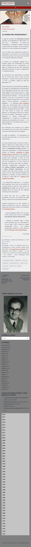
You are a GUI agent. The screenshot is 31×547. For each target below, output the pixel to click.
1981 (3, 510)
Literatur (4, 364)
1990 (3, 487)
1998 (3, 466)
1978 (3, 518)
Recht (3, 378)
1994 (3, 477)
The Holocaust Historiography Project (14, 408)
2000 (3, 461)
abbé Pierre (18, 260)
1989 (3, 490)
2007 (3, 443)
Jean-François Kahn (14, 263)
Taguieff (19, 266)
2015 (3, 422)
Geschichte (4, 349)
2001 (3, 458)
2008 (3, 440)
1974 (3, 529)
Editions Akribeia (8, 404)
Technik (4, 385)
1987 (3, 495)
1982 (3, 508)
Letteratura (4, 362)
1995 (3, 474)
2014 (3, 425)
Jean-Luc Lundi (23, 263)
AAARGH (6, 406)
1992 (3, 482)
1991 (3, 484)
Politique (12, 29)
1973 (3, 531)
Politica (3, 370)
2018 (3, 414)
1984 (3, 503)
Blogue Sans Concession (10, 402)
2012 (3, 430)
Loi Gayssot (5, 266)
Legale (3, 360)
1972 (3, 534)
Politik (3, 374)
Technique (4, 387)
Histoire (4, 29)
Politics (3, 372)
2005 (3, 448)
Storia (3, 381)
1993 (3, 479)
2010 (3, 435)
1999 (3, 464)
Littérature (4, 368)
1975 (3, 526)
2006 (3, 445)
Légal (8, 29)
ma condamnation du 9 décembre (18, 249)
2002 (3, 456)
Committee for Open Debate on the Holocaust (16, 397)
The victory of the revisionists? (23, 277)
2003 (3, 453)
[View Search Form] (15, 7)
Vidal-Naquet (6, 268)
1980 (3, 513)
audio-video (5, 347)
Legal (3, 355)
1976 (3, 523)
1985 (3, 500)
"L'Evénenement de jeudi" (8, 260)
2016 (3, 419)
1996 (3, 471)
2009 (3, 438)
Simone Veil (12, 266)
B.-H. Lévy (24, 260)
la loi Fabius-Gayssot (9, 209)
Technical (4, 383)
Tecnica (4, 389)
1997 (3, 469)
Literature (4, 366)
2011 (3, 432)
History (3, 353)
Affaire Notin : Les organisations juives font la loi (8, 279)
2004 (3, 451)
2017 (3, 417)
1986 (3, 497)
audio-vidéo (5, 345)
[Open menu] (28, 3)
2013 (3, 427)
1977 (3, 521)
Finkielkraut (5, 263)
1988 (3, 492)
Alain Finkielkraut (24, 103)
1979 (3, 516)
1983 (3, 505)
